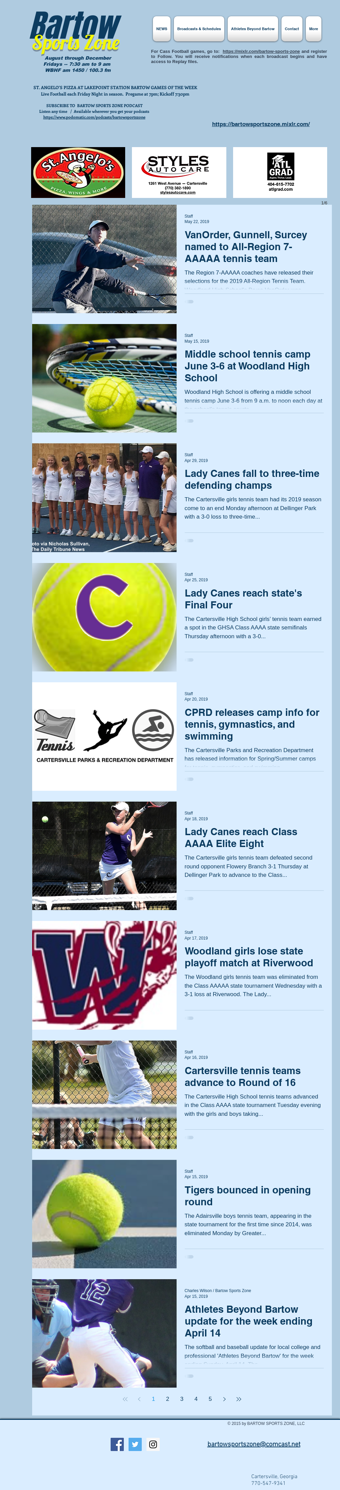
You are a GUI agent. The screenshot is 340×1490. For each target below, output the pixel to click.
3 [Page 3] (181, 1399)
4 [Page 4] (196, 1399)
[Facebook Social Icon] (117, 1444)
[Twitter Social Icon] (135, 1444)
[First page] (125, 1399)
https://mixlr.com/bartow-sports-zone (261, 51)
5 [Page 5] (210, 1399)
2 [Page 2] (167, 1399)
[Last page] (239, 1399)
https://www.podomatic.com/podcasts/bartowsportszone (94, 117)
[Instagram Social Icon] (153, 1444)
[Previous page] (139, 1399)
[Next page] (225, 1399)
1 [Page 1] (153, 1399)
